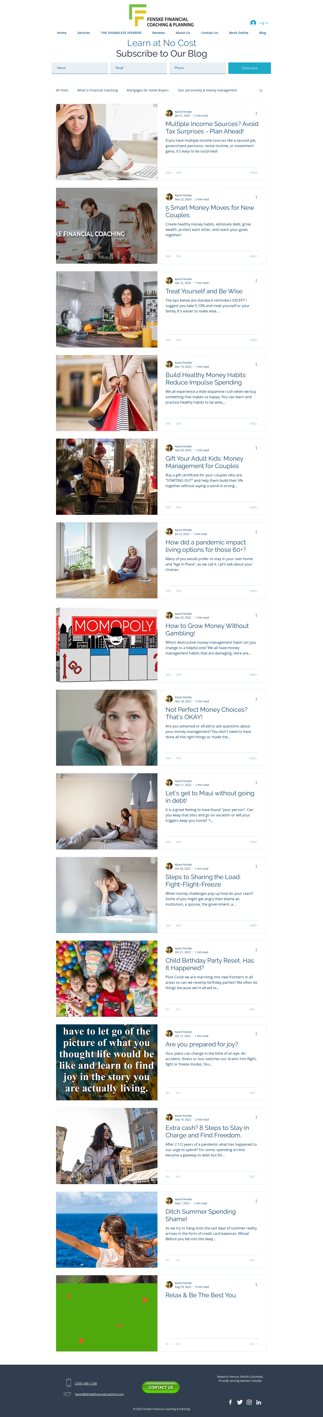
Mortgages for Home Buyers (148, 90)
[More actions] (257, 113)
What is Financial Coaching (97, 90)
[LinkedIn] (258, 1402)
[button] (84, 32)
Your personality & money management (207, 90)
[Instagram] (249, 1402)
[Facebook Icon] (230, 1402)
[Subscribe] (249, 68)
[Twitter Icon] (239, 1402)
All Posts (62, 90)
